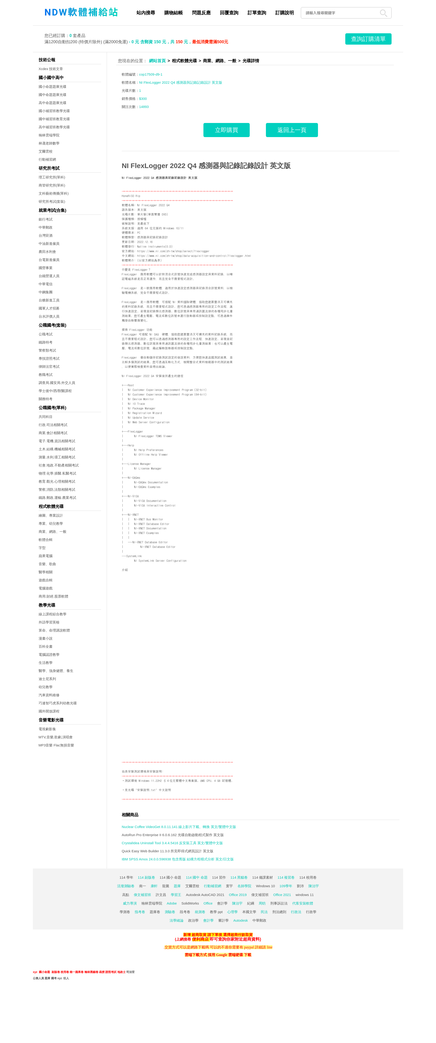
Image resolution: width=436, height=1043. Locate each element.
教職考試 (46, 375)
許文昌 (161, 895)
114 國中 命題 (196, 877)
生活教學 (46, 663)
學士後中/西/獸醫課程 (55, 391)
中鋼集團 (46, 292)
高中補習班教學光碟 (54, 127)
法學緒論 (177, 920)
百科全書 (46, 646)
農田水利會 (47, 252)
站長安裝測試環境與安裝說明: (142, 771)
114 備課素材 (262, 877)
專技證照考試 (49, 358)
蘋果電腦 (46, 556)
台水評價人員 (49, 316)
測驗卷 (170, 912)
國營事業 (46, 268)
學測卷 (125, 912)
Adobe (172, 903)
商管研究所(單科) (52, 185)
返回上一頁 (291, 130)
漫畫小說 (46, 638)
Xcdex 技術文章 (51, 69)
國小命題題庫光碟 (52, 87)
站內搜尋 (146, 12)
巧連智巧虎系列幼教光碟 (58, 703)
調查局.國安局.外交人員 (57, 383)
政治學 (193, 920)
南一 (142, 886)
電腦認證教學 (49, 654)
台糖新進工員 (49, 300)
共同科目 (46, 417)
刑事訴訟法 (279, 903)
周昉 (262, 903)
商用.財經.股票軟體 (53, 596)
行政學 (311, 912)
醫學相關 (46, 572)
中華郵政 (46, 227)
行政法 (296, 912)
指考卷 (140, 912)
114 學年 (126, 877)
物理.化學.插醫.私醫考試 (57, 473)
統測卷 (200, 912)
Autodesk (240, 920)
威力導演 (130, 903)
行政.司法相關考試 (53, 425)
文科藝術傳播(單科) (54, 193)
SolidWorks (190, 903)
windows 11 (305, 895)
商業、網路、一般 (52, 532)
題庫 (177, 886)
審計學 (223, 920)
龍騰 (165, 886)
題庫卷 (155, 912)
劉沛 (300, 886)
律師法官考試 (49, 366)
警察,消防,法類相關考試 (57, 489)
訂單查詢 (257, 12)
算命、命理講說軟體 (54, 630)
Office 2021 (282, 895)
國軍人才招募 (49, 308)
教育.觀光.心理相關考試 (57, 481)
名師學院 (244, 886)
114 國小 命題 (170, 877)
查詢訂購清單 (368, 39)
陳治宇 (313, 886)
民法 (264, 912)
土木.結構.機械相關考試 (57, 449)
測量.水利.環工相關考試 (57, 457)
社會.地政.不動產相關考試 (59, 465)
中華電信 (46, 284)
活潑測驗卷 (125, 886)
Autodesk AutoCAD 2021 (205, 895)
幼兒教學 (46, 687)
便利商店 (200, 939)
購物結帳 (173, 12)
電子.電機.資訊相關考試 (57, 441)
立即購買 (226, 130)
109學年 (286, 886)
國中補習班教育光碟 (54, 119)
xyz (35, 972)
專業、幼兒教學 (51, 523)
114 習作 (219, 877)
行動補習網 (47, 159)
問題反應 (201, 12)
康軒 (154, 886)
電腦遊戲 (46, 588)
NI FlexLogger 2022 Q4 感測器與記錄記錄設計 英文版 (206, 165)
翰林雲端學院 (49, 135)
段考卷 (185, 912)
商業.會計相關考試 (53, 433)
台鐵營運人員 (49, 276)
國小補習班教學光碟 (54, 111)
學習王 (176, 895)
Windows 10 (265, 886)
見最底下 (143, 223)
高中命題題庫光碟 (52, 103)
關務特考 (46, 399)
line (269, 947)
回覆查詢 (229, 12)
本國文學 (249, 912)
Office (208, 903)
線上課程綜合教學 (52, 614)
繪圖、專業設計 (51, 515)
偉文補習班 (142, 895)
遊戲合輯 (46, 580)
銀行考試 (46, 219)
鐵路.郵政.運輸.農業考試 (57, 498)
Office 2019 (237, 895)
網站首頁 (157, 60)
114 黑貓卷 (239, 877)
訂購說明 (284, 12)
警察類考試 (47, 350)
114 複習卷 (286, 877)
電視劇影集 (47, 729)
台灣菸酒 (46, 235)
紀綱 (250, 903)
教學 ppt (216, 912)
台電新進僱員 (49, 260)
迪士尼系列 (47, 679)
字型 (42, 548)
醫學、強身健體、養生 (56, 671)
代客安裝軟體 (302, 903)
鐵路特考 (46, 342)
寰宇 (229, 886)
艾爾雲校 (46, 151)
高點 (125, 895)
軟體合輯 (46, 540)
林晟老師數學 (49, 143)
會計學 (222, 903)
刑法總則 (279, 912)
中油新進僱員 (49, 243)
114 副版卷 (146, 877)
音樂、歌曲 (47, 564)
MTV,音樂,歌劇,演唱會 (56, 737)
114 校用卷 (307, 877)
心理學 (232, 912)
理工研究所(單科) (52, 177)
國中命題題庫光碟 (52, 95)
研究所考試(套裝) (52, 201)
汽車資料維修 (49, 695)
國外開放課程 (49, 711)
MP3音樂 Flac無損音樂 (56, 745)
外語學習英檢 (49, 622)
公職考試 (46, 334)
